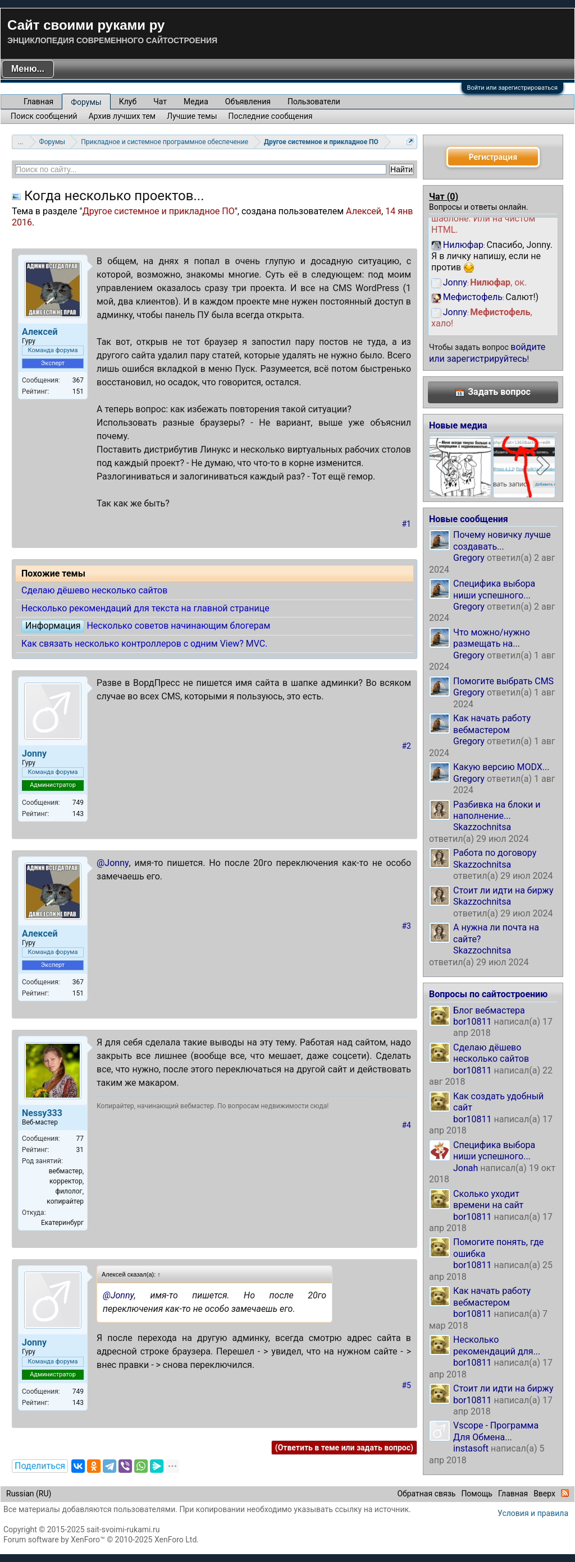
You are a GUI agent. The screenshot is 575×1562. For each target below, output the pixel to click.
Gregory (469, 557)
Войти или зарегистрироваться (512, 87)
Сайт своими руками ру (86, 25)
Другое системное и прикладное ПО (159, 211)
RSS (565, 1493)
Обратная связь (426, 1493)
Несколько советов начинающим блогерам (178, 625)
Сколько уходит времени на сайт (488, 1199)
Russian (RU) (28, 1493)
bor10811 (472, 1021)
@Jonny (113, 863)
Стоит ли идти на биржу (503, 890)
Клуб (127, 101)
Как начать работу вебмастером (492, 724)
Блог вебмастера (489, 1010)
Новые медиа (458, 425)
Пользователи (314, 101)
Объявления (248, 101)
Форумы (86, 102)
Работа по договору (494, 852)
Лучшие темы (192, 116)
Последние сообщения (271, 116)
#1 (407, 523)
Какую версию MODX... (501, 767)
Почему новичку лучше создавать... (502, 540)
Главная (38, 101)
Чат (160, 101)
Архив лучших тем (122, 116)
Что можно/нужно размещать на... (491, 638)
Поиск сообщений (44, 116)
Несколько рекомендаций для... (496, 1345)
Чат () (443, 196)
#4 (407, 1125)
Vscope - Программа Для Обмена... (496, 1431)
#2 (407, 745)
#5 (407, 1385)
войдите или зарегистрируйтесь (487, 352)
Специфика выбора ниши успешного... (494, 589)
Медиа (196, 101)
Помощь (476, 1493)
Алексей (363, 211)
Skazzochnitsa (482, 827)
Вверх (544, 1493)
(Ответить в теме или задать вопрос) (344, 1447)
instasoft (471, 1448)
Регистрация (493, 156)
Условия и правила (533, 1513)
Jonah (465, 1168)
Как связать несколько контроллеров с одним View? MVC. (144, 643)
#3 (407, 925)
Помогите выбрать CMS (503, 681)
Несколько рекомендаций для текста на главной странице (145, 608)
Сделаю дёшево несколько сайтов (94, 590)
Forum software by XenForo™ (101, 1539)
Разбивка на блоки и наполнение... (496, 810)
